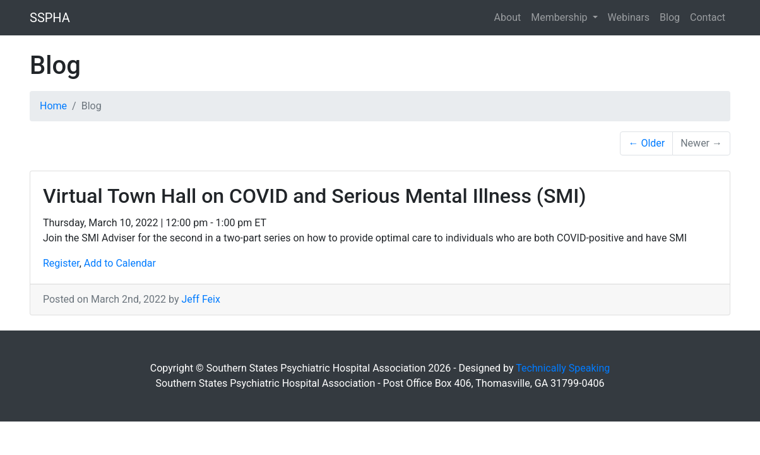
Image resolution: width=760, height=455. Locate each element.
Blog (670, 17)
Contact (707, 17)
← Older (646, 143)
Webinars (629, 17)
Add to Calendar (120, 263)
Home (53, 106)
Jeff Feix (200, 299)
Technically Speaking (563, 368)
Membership (560, 17)
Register (61, 263)
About (507, 17)
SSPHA (50, 17)
